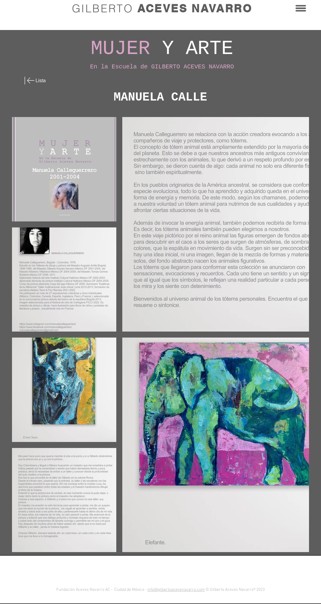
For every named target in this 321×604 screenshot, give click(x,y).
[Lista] (39, 80)
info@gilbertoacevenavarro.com (176, 589)
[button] (301, 8)
